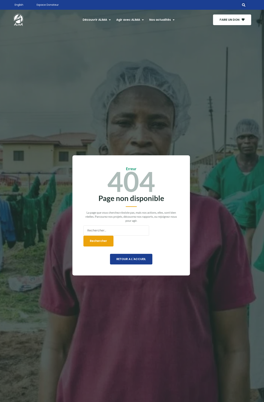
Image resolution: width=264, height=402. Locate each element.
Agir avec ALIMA (130, 20)
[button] (244, 5)
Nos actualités (162, 20)
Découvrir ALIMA (97, 20)
